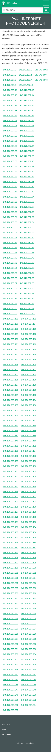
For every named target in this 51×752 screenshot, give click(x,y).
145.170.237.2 (41, 70)
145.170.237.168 (28, 486)
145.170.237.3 (9, 75)
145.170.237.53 (10, 197)
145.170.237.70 (27, 237)
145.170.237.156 (28, 456)
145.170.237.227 (10, 639)
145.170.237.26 (27, 125)
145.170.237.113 (10, 349)
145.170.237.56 (27, 202)
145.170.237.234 (28, 654)
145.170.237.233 (10, 654)
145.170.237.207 (10, 588)
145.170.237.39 (10, 161)
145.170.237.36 (27, 151)
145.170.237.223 (10, 629)
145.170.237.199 (10, 568)
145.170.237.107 (10, 334)
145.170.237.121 (10, 369)
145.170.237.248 (28, 690)
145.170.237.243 (10, 679)
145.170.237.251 (10, 700)
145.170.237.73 (10, 247)
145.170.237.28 (27, 131)
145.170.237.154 (28, 451)
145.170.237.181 (10, 522)
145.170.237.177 (10, 512)
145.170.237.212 (28, 598)
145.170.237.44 (27, 171)
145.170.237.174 (28, 502)
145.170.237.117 (10, 359)
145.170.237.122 (28, 369)
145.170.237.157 (10, 461)
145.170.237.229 (10, 644)
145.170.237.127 (10, 385)
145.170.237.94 (27, 298)
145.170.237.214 (28, 603)
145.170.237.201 (10, 573)
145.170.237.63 (10, 222)
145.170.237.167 (10, 486)
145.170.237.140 (28, 415)
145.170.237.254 (28, 705)
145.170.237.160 (28, 466)
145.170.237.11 (10, 90)
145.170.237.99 (10, 313)
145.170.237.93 (10, 298)
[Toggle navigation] (46, 3)
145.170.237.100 (27, 313)
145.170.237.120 (28, 364)
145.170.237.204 (28, 578)
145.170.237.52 (27, 192)
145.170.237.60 (27, 212)
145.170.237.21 (10, 115)
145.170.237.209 (10, 593)
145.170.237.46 (27, 176)
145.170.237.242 (28, 674)
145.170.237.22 (27, 115)
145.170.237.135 (10, 405)
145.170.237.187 (10, 537)
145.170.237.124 (28, 374)
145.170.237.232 (28, 649)
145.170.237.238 (28, 664)
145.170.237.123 (10, 374)
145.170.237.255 (10, 710)
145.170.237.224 (28, 629)
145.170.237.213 (10, 603)
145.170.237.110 (28, 339)
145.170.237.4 (25, 75)
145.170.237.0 (9, 70)
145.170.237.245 (10, 684)
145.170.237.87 (10, 283)
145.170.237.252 (28, 700)
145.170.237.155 (10, 456)
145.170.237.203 (10, 578)
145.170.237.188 (28, 537)
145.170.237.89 (10, 288)
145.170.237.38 (27, 156)
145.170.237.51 (10, 192)
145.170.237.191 (10, 547)
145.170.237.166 (28, 481)
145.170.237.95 (10, 303)
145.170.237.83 (10, 273)
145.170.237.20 (27, 110)
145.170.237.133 (10, 400)
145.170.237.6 (9, 80)
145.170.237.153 (10, 451)
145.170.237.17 (10, 105)
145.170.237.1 (25, 70)
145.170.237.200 (28, 568)
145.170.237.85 (10, 278)
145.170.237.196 (28, 557)
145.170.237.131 (10, 395)
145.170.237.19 (10, 110)
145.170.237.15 (10, 100)
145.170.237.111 (10, 344)
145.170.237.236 (28, 659)
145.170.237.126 (28, 380)
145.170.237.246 (28, 684)
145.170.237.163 (10, 476)
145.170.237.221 (10, 623)
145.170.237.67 (10, 232)
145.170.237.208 (28, 588)
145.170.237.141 (10, 420)
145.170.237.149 (10, 441)
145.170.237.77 (10, 258)
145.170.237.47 (10, 181)
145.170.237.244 (28, 679)
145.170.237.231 (10, 649)
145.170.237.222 (28, 623)
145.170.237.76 (27, 252)
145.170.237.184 (28, 527)
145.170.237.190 (28, 542)
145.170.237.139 (10, 415)
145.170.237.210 (28, 593)
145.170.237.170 (28, 491)
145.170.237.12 (27, 90)
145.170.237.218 (28, 613)
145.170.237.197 (10, 562)
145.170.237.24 (27, 120)
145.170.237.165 (10, 481)
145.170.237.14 (27, 95)
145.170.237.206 (28, 583)
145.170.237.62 (27, 217)
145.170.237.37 (10, 156)
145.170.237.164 (28, 476)
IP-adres (11, 3)
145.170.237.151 (10, 446)
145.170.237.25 (10, 125)
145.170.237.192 (28, 547)
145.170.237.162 (28, 471)
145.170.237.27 (10, 131)
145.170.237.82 (27, 268)
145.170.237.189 (10, 542)
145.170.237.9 (9, 85)
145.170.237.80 (27, 263)
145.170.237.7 (25, 80)
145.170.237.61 (10, 217)
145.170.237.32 (27, 141)
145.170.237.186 (28, 532)
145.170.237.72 (27, 242)
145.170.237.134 (28, 400)
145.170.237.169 (10, 491)
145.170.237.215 (10, 608)
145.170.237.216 (28, 608)
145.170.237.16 (27, 100)
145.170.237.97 (10, 308)
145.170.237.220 (28, 618)
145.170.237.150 (28, 441)
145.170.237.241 (10, 674)
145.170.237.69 (10, 237)
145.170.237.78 (27, 258)
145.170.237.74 (27, 247)
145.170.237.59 (10, 212)
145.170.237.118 (28, 359)
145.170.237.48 (27, 181)
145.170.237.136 (28, 405)
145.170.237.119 (10, 364)
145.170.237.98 (27, 308)
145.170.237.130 (28, 390)
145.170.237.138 (28, 410)
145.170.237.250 (28, 695)
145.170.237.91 (10, 293)
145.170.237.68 (27, 232)
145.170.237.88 (27, 283)
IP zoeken (6, 734)
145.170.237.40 (27, 161)
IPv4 (4, 729)
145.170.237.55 (10, 202)
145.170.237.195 (10, 557)
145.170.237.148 (28, 435)
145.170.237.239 (10, 669)
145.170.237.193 (10, 552)
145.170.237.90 (27, 288)
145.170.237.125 (10, 380)
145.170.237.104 (28, 324)
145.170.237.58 (27, 207)
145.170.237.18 (27, 105)
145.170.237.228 (28, 639)
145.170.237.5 (41, 75)
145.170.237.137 (10, 410)
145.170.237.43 (10, 171)
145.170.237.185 (10, 532)
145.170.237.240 (28, 669)
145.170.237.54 (27, 197)
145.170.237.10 (26, 85)
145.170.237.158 (28, 461)
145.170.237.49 (10, 186)
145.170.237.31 (10, 141)
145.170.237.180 (28, 517)
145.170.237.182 (28, 522)
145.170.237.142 (28, 420)
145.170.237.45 (10, 176)
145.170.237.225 (10, 634)
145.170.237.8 (41, 80)
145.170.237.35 (10, 151)
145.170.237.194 (28, 552)
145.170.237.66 (27, 227)
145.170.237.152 (28, 446)
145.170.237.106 (28, 329)
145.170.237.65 (10, 227)
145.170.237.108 (28, 334)
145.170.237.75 (10, 252)
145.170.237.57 (10, 207)
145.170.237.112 (28, 344)
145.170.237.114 (28, 349)
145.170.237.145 (10, 430)
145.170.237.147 (10, 435)
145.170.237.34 (27, 146)
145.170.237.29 (10, 136)
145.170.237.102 (28, 319)
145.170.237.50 (27, 186)
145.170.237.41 (10, 166)
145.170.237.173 (10, 502)
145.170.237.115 (10, 354)
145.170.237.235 (10, 659)
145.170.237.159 (10, 466)
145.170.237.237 (10, 664)
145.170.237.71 (10, 242)
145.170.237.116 (28, 354)
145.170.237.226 (28, 634)
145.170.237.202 (28, 573)
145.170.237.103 (10, 324)
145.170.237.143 (10, 425)
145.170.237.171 (10, 496)
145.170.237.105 (10, 329)
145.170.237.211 (10, 598)
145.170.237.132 (28, 395)
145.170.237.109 (10, 339)
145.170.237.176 (28, 507)
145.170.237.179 (10, 517)
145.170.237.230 (28, 644)
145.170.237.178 (28, 512)
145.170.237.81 (10, 268)
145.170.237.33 (10, 146)
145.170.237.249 (10, 695)
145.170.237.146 (28, 430)
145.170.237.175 (10, 507)
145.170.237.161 (10, 471)
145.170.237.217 (10, 613)
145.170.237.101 (10, 319)
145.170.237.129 (10, 390)
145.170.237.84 (27, 273)
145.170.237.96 (27, 303)
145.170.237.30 (27, 136)
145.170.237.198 (28, 562)
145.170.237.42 (27, 166)
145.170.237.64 (27, 222)
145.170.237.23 (10, 120)
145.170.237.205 (10, 583)
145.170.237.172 (28, 496)
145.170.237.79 (10, 263)
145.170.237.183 (10, 527)
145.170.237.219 (10, 618)
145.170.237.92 (27, 293)
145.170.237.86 (27, 278)
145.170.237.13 (10, 95)
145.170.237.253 (10, 705)
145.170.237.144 (28, 425)
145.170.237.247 (10, 690)
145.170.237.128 (28, 385)
